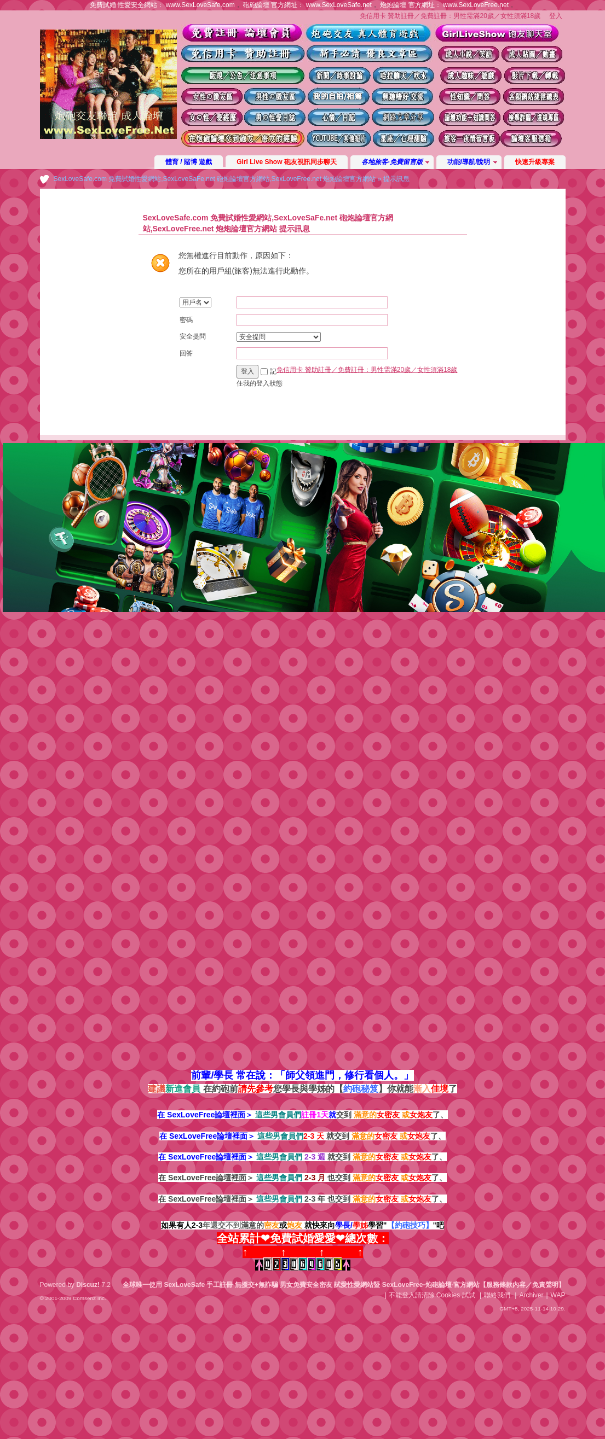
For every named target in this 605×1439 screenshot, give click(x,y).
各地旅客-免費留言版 (392, 162)
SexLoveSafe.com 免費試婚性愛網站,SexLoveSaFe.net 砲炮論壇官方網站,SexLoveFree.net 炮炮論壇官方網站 (215, 179)
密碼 (186, 320)
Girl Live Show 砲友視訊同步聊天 (287, 162)
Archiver (531, 1295)
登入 (555, 16)
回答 (186, 353)
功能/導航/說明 (469, 162)
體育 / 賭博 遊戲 (188, 162)
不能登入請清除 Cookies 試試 (432, 1295)
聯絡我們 (497, 1295)
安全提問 (193, 336)
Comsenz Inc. (89, 1298)
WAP (558, 1295)
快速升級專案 (535, 162)
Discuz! (88, 1285)
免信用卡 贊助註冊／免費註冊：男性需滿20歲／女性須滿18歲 (450, 16)
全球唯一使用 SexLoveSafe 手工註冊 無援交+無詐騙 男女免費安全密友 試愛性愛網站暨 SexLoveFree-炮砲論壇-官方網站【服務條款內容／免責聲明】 (344, 1285)
